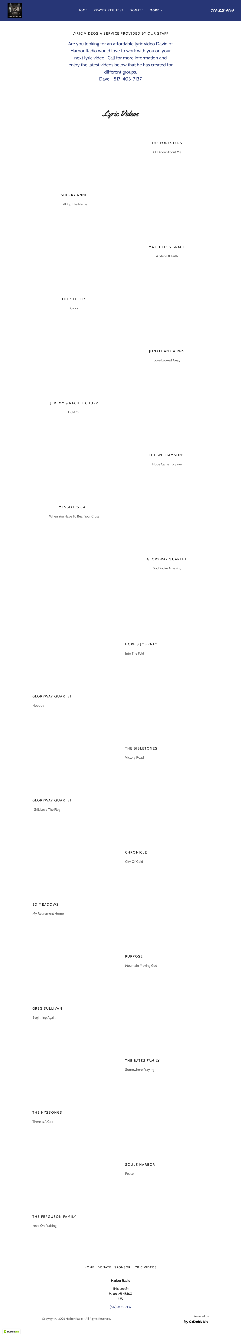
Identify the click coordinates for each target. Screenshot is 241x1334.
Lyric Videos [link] (145, 1267)
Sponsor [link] (122, 1267)
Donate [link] (137, 10)
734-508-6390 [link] (222, 11)
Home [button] (89, 1267)
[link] (15, 10)
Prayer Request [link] (109, 10)
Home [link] (83, 10)
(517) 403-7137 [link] (121, 1307)
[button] (156, 10)
